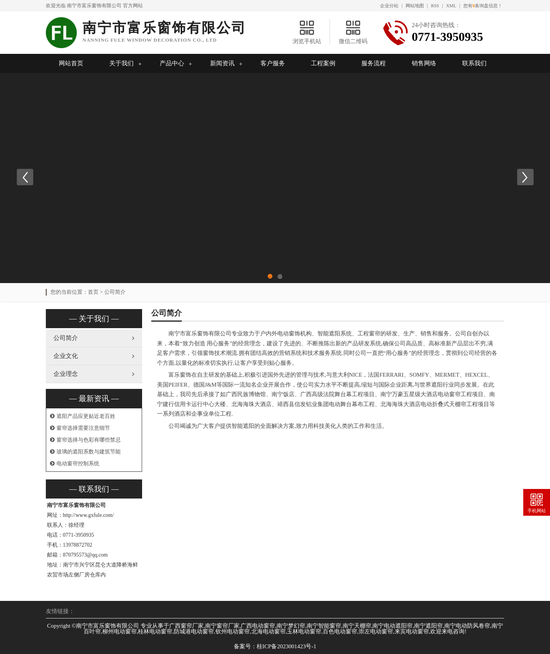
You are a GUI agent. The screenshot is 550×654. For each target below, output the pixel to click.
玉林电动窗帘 (304, 631)
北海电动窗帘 (268, 631)
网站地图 (415, 5)
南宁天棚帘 (357, 626)
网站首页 (71, 63)
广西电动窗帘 (258, 626)
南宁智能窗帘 (324, 626)
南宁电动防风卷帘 (467, 626)
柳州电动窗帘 (119, 631)
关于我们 (121, 63)
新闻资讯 (222, 63)
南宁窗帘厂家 (222, 626)
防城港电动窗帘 (194, 631)
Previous (24, 177)
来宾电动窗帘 (412, 631)
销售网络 (424, 63)
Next (525, 177)
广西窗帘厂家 (186, 626)
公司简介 (115, 292)
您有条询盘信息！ (482, 5)
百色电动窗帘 (340, 631)
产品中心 (172, 63)
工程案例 (323, 63)
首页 (93, 292)
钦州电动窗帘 (232, 631)
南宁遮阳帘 (428, 626)
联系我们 (474, 63)
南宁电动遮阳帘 (392, 626)
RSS (435, 5)
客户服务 (272, 63)
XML (451, 5)
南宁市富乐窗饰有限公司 (94, 5)
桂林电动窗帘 (155, 631)
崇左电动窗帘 (376, 631)
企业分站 (389, 5)
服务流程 (373, 63)
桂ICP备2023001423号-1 (286, 646)
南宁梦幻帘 (291, 626)
